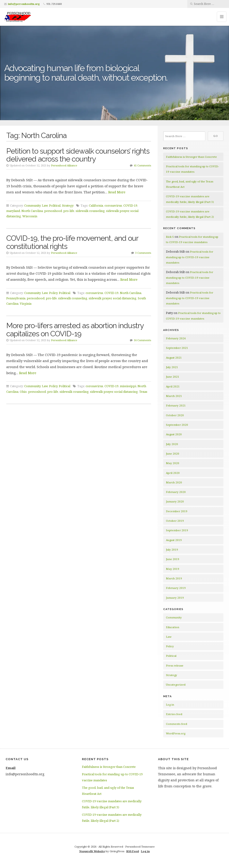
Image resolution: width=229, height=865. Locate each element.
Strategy (68, 205)
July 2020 (172, 444)
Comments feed (176, 724)
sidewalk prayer (117, 211)
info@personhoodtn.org (24, 4)
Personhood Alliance (64, 165)
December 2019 (176, 511)
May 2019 (172, 569)
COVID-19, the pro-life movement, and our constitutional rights (72, 242)
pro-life (68, 211)
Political (55, 205)
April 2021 (173, 386)
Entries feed (174, 714)
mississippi (128, 386)
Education (172, 627)
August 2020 (174, 434)
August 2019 (174, 540)
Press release (174, 665)
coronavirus (113, 205)
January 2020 (175, 501)
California (96, 205)
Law (45, 205)
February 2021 (176, 405)
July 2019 (172, 549)
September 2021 (177, 348)
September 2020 (177, 424)
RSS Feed (132, 851)
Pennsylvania (15, 298)
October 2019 (175, 520)
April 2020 (173, 473)
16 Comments (142, 340)
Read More (116, 192)
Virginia (25, 303)
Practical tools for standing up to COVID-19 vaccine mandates (189, 257)
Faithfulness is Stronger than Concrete (191, 156)
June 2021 (172, 376)
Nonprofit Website (92, 851)
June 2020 (172, 453)
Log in (170, 704)
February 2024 (176, 338)
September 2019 (177, 530)
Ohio (23, 392)
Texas (143, 392)
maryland (13, 211)
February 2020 (176, 492)
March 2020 (174, 482)
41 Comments (142, 165)
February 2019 (176, 588)
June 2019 (172, 559)
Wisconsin (29, 216)
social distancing (124, 298)
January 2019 (175, 597)
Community (32, 205)
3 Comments (143, 252)
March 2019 (174, 578)
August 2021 (174, 357)
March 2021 (174, 396)
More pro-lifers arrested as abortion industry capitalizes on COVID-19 (75, 329)
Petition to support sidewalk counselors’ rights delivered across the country (77, 155)
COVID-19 (130, 205)
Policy (53, 293)
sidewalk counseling (90, 211)
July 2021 (172, 367)
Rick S (170, 236)
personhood (53, 211)
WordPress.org (175, 733)
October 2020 (175, 415)
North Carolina (32, 211)
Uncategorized (175, 684)
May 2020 (172, 463)
